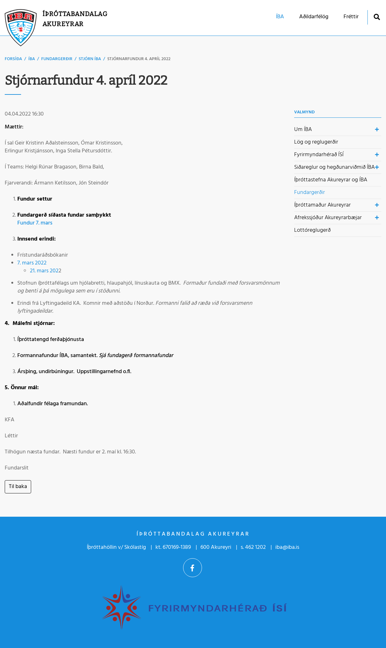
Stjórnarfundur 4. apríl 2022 (139, 59)
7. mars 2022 (32, 263)
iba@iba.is (287, 547)
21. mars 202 (44, 271)
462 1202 (255, 547)
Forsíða (13, 59)
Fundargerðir (56, 59)
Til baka (18, 486)
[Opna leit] (376, 17)
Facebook (192, 567)
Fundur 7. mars (35, 223)
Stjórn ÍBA (90, 59)
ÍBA (31, 59)
